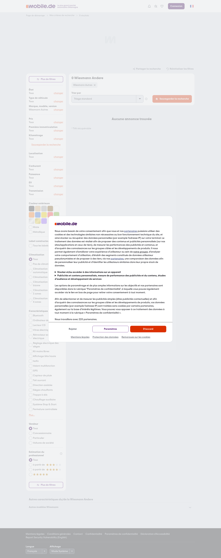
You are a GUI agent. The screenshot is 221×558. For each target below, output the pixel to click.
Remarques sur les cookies (136, 337)
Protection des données (105, 337)
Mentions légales (80, 337)
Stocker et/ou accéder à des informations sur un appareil (89, 272)
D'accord (148, 328)
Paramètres (110, 328)
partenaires (130, 231)
